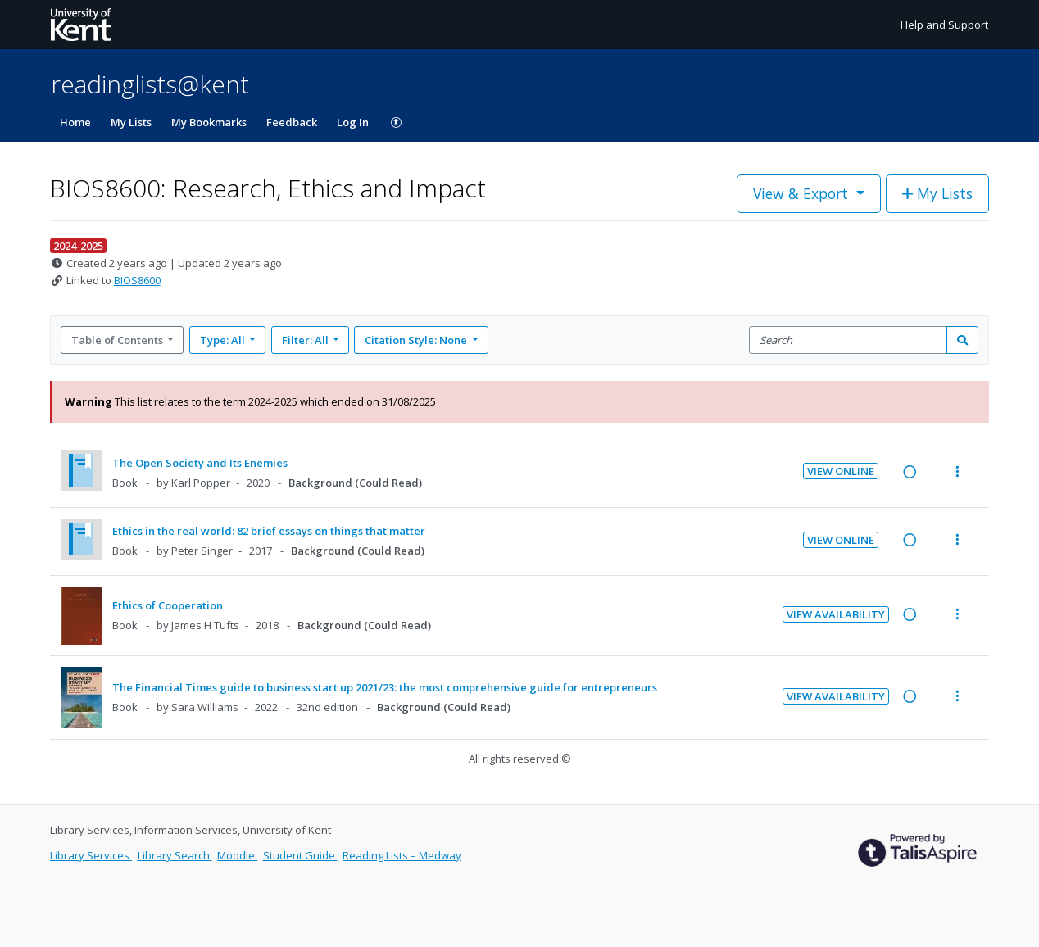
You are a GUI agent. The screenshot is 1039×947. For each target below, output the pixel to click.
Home (75, 122)
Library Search (175, 855)
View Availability (836, 614)
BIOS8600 (137, 280)
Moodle (237, 855)
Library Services (91, 855)
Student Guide (300, 855)
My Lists (131, 122)
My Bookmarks (209, 122)
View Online (840, 471)
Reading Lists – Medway (402, 855)
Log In (353, 122)
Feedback (291, 122)
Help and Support (944, 24)
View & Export (802, 193)
